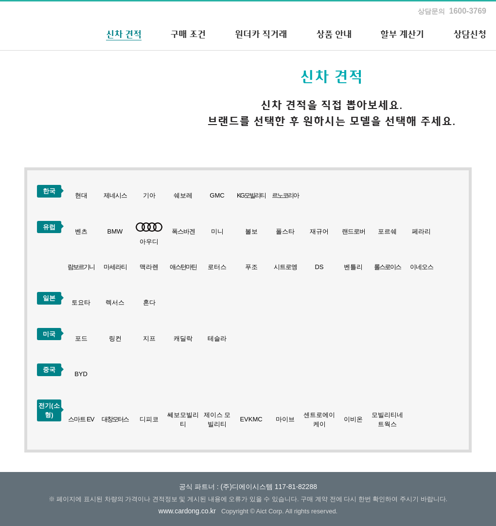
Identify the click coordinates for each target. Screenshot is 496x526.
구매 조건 (188, 34)
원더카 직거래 (261, 34)
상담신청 (469, 34)
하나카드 (36, 26)
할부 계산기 (402, 34)
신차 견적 (124, 34)
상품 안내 (334, 34)
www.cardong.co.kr (187, 511)
